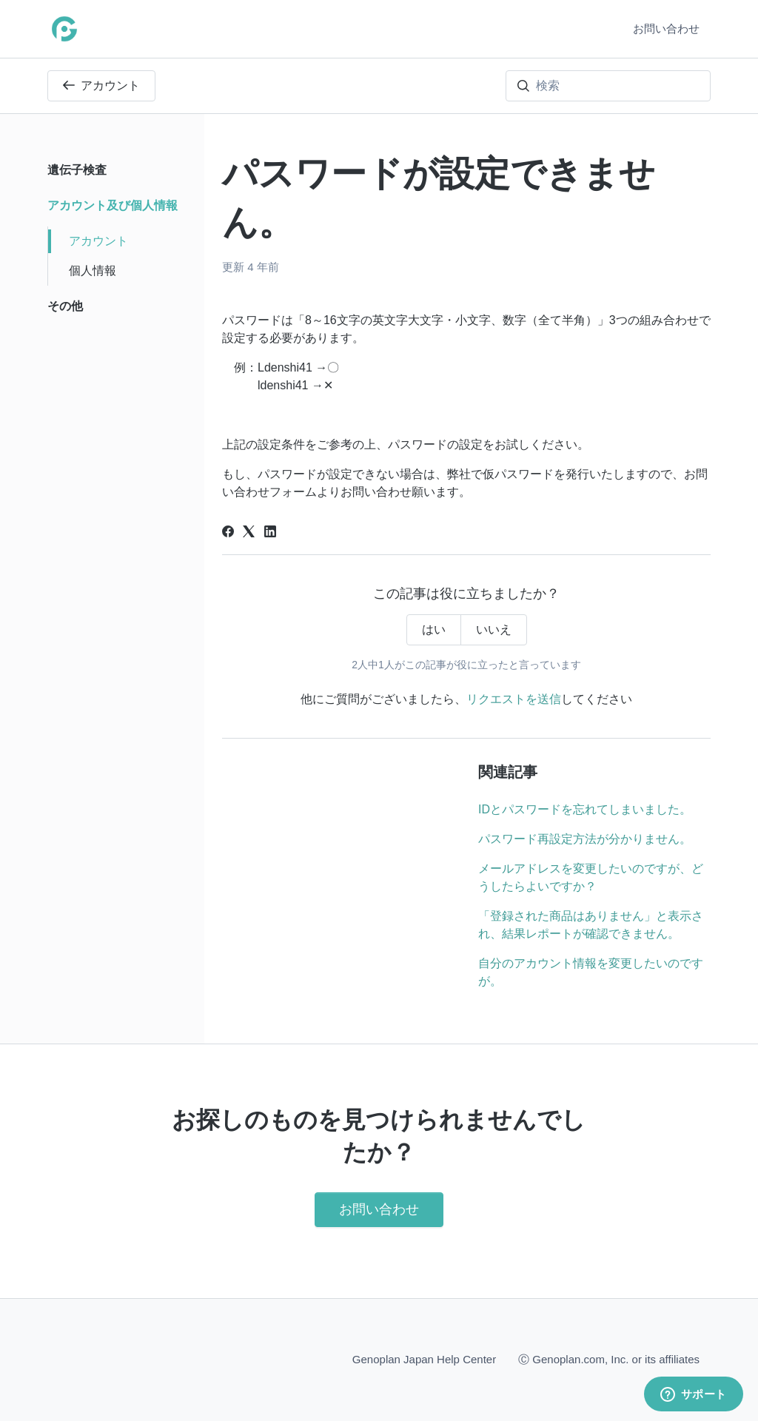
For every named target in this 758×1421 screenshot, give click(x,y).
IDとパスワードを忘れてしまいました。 (584, 809)
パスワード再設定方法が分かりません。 (584, 839)
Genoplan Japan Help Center (424, 1359)
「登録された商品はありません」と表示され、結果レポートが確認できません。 (590, 925)
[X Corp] (249, 533)
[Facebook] (228, 533)
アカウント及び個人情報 (112, 205)
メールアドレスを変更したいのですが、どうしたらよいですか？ (590, 877)
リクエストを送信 (513, 699)
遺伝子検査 (77, 170)
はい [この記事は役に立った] (434, 629)
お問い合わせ (666, 28)
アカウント (101, 85)
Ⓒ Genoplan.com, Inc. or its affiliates (609, 1358)
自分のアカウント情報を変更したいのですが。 (590, 972)
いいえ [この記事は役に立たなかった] (494, 629)
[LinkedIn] (270, 533)
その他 (65, 306)
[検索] (608, 86)
